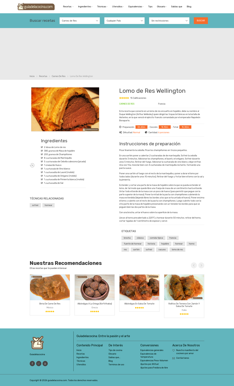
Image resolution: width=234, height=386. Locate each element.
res (125, 249)
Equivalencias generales (151, 350)
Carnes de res (59, 76)
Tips (150, 6)
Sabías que (176, 6)
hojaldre (165, 244)
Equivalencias (136, 6)
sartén (136, 249)
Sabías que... (114, 357)
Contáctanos (182, 358)
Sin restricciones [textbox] (159, 20)
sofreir (35, 205)
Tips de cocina (115, 350)
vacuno (162, 249)
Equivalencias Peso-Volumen (154, 360)
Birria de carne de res (49, 303)
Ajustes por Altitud (149, 364)
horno (191, 244)
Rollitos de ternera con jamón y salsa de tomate (184, 305)
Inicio (32, 76)
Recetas (68, 6)
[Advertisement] (117, 52)
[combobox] (80, 20)
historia (151, 244)
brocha (127, 238)
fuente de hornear (132, 244)
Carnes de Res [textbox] (69, 20)
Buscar (201, 20)
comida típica (156, 238)
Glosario (162, 6)
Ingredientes (85, 6)
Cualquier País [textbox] (114, 20)
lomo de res (177, 249)
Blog (189, 6)
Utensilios (118, 6)
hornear (48, 205)
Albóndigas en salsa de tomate (139, 303)
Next (201, 265)
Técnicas (102, 6)
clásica (140, 238)
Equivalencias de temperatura (148, 355)
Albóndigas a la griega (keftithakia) (94, 303)
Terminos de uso (116, 364)
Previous (194, 265)
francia (172, 238)
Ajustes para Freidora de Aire (154, 367)
